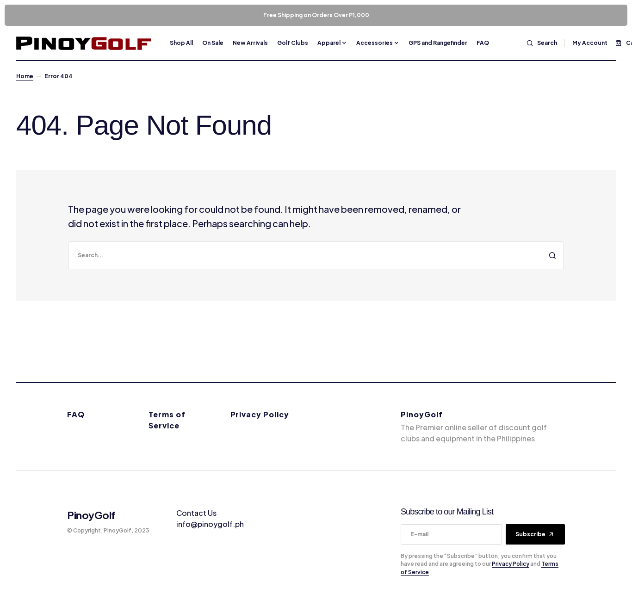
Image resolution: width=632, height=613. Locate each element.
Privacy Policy (259, 414)
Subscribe (530, 534)
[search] (316, 255)
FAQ (76, 414)
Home (24, 76)
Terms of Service (167, 419)
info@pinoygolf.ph (210, 524)
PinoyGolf (91, 514)
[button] (541, 43)
